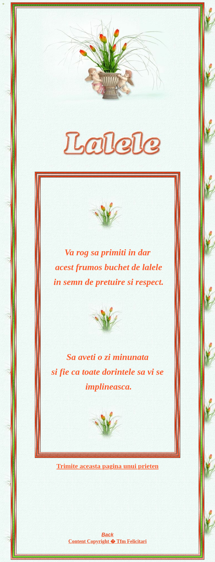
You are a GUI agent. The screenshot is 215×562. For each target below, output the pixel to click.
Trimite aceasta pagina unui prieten (108, 466)
